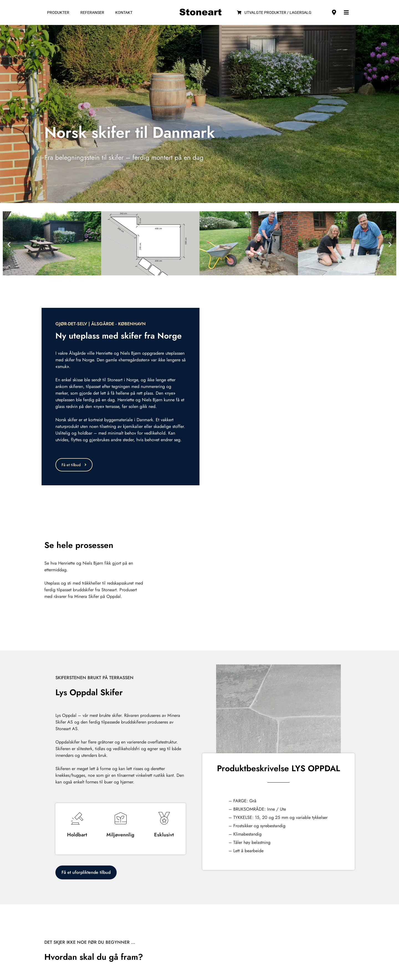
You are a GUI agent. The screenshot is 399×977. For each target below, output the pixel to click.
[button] (9, 244)
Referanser (92, 12)
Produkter (58, 12)
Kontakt (123, 12)
